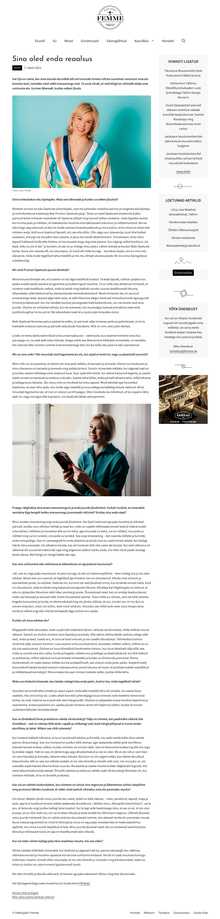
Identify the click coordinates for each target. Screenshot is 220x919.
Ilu (55, 41)
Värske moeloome (183, 238)
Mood (68, 41)
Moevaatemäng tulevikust (183, 246)
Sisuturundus (181, 913)
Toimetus (164, 913)
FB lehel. (84, 883)
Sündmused (90, 41)
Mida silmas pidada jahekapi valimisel (33, 897)
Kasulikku (146, 41)
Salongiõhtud (116, 41)
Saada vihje (200, 913)
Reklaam (149, 913)
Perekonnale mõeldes (183, 222)
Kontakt (168, 41)
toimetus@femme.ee (183, 351)
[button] (183, 41)
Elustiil (40, 41)
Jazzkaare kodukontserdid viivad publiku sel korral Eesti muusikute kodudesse (183, 158)
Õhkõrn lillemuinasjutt (183, 230)
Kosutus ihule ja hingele (25, 893)
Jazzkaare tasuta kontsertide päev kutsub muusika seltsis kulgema (183, 141)
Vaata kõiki (183, 172)
